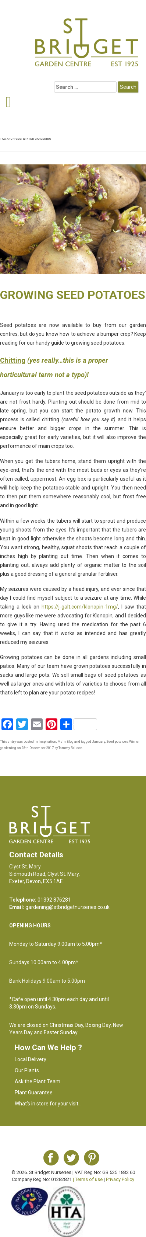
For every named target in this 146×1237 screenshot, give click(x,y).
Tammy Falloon (70, 748)
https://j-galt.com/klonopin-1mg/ (80, 607)
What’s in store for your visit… (48, 1104)
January (98, 741)
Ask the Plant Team (37, 1081)
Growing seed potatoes (72, 295)
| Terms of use (88, 1179)
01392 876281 (54, 900)
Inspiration (47, 741)
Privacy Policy (120, 1179)
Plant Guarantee (34, 1092)
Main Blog (65, 741)
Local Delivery (30, 1059)
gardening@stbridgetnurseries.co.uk (67, 907)
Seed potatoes (117, 741)
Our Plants (27, 1070)
